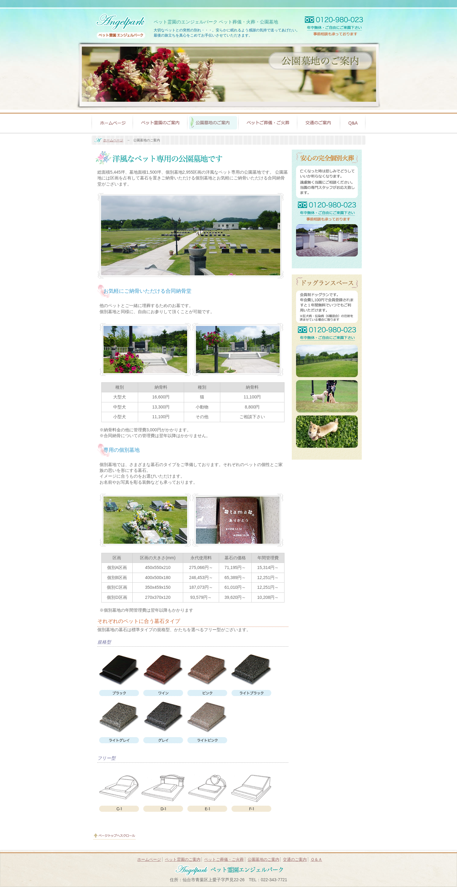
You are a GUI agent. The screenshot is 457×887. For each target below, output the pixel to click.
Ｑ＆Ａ (316, 859)
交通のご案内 (295, 859)
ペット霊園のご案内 (183, 859)
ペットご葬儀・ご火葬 (224, 859)
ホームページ (113, 140)
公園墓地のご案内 (263, 859)
